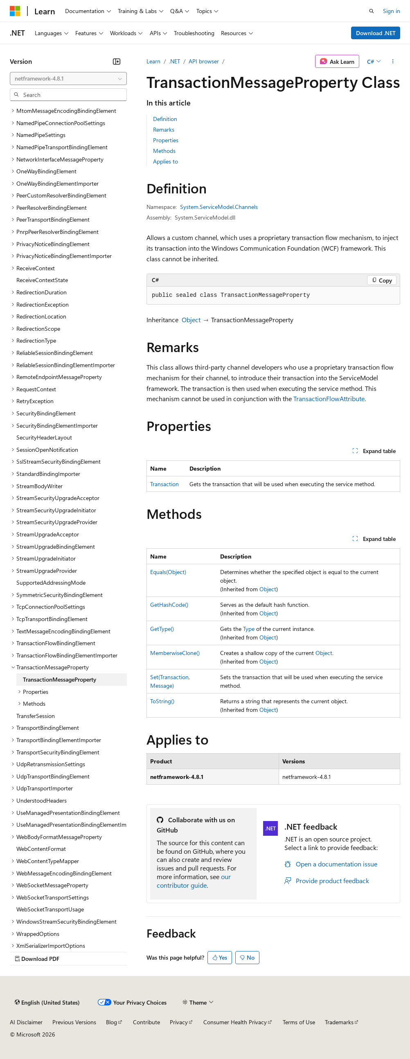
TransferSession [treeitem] (35, 716)
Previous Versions (74, 1022)
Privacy (179, 1022)
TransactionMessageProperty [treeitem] (59, 679)
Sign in (391, 11)
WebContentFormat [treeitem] (41, 849)
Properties (165, 140)
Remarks (163, 129)
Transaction (164, 484)
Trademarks (339, 1022)
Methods (164, 151)
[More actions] (393, 61)
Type (249, 629)
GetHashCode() (169, 604)
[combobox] (68, 78)
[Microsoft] (15, 11)
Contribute (146, 1022)
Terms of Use (299, 1022)
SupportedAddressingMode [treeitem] (51, 582)
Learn (153, 61)
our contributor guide (194, 880)
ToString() (162, 701)
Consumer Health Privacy (235, 1022)
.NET (174, 61)
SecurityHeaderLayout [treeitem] (44, 437)
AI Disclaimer (26, 1022)
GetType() (162, 629)
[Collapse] (116, 61)
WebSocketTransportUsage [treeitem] (50, 909)
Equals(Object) (168, 572)
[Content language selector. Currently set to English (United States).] (47, 1002)
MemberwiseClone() (175, 653)
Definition (165, 119)
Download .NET (376, 33)
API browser (204, 61)
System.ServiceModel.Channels (219, 207)
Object (191, 319)
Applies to (165, 161)
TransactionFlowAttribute (329, 398)
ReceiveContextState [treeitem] (42, 280)
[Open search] (371, 11)
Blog (111, 1022)
